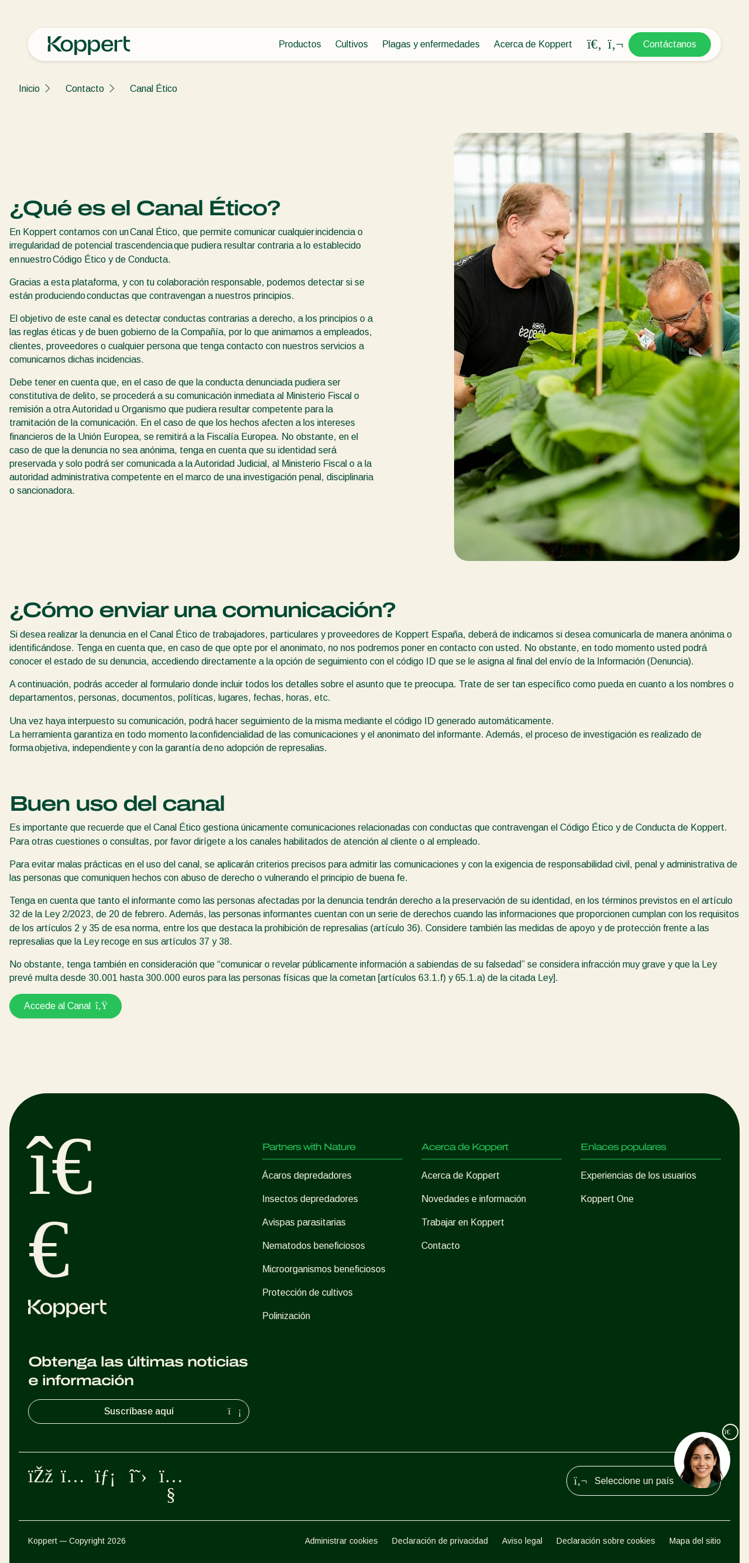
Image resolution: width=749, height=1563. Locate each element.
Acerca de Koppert (533, 44)
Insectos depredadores (310, 1199)
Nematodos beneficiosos (313, 1246)
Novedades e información (473, 1199)
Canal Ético (153, 89)
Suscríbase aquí (174, 1411)
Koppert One (607, 1199)
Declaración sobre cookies (605, 1540)
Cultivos (351, 44)
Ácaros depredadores (307, 1175)
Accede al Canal (65, 1006)
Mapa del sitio (695, 1540)
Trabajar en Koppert (462, 1222)
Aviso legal (522, 1540)
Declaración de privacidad (440, 1540)
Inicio (29, 89)
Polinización (286, 1316)
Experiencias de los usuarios (638, 1175)
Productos (300, 44)
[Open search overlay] (594, 44)
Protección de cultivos (307, 1292)
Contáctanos (669, 44)
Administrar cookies (341, 1540)
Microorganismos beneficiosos (324, 1269)
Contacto (85, 89)
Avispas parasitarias (304, 1222)
